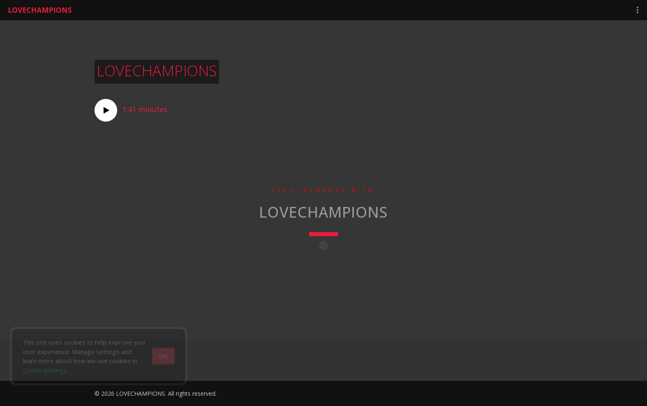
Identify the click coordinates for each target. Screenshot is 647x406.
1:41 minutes (131, 110)
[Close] (163, 356)
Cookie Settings (45, 370)
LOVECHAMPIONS (40, 10)
